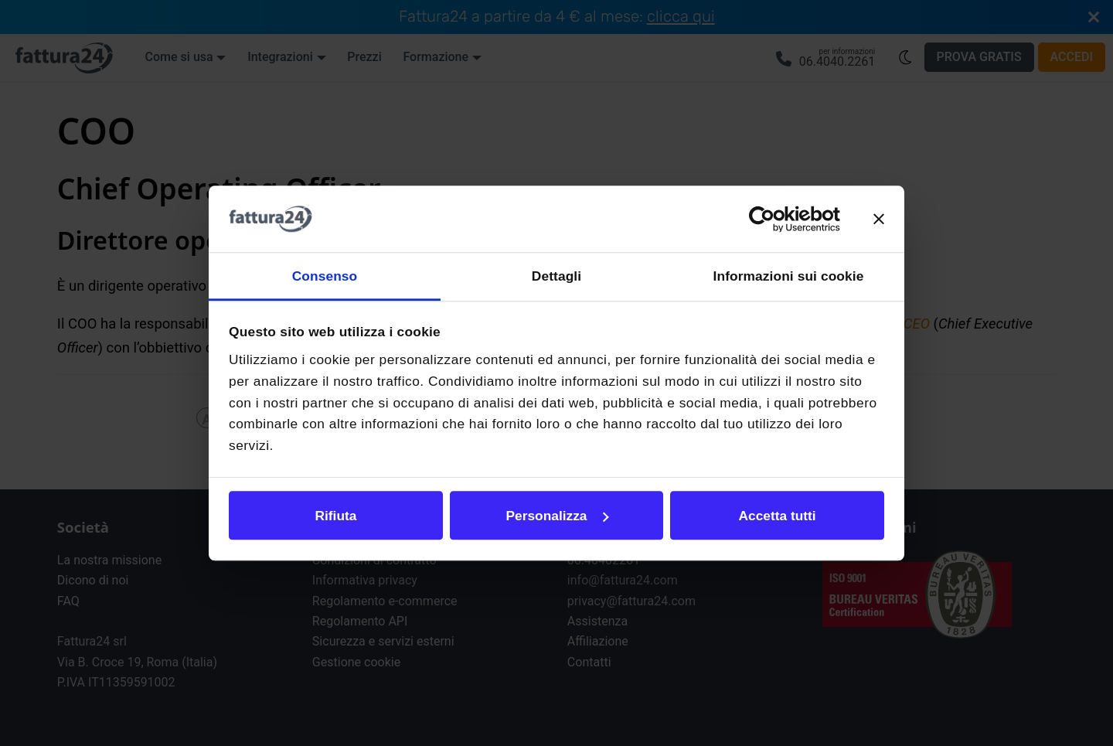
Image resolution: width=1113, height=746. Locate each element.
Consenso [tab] (325, 276)
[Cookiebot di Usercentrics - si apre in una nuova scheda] (772, 219)
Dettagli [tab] (556, 276)
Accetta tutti (776, 515)
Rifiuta (336, 515)
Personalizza (557, 515)
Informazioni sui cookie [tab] (788, 276)
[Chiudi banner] (878, 218)
